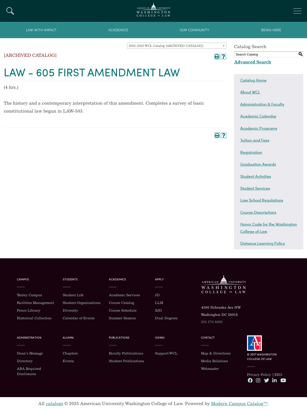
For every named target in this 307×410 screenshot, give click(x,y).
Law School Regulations (261, 200)
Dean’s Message (30, 353)
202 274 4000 (212, 322)
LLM (159, 303)
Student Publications (126, 361)
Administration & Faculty (262, 104)
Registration (251, 152)
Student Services (255, 188)
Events (68, 361)
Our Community (194, 30)
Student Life (73, 295)
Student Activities (255, 176)
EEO (278, 375)
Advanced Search (252, 62)
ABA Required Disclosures (29, 371)
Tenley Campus (29, 295)
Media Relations (214, 361)
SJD (158, 310)
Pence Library (28, 310)
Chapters (70, 353)
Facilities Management (35, 303)
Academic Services (124, 295)
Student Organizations (81, 303)
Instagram (258, 380)
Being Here (271, 30)
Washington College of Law (223, 284)
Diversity (70, 310)
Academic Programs (258, 128)
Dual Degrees (166, 318)
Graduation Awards (258, 164)
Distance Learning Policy (262, 243)
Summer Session (122, 318)
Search (10, 11)
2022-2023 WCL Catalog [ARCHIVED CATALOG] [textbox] (166, 46)
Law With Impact (41, 30)
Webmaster (210, 369)
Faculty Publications (126, 353)
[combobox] (176, 46)
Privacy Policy (259, 375)
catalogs (54, 403)
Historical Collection (34, 318)
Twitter (266, 380)
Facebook (250, 380)
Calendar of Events (78, 318)
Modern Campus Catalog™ (239, 403)
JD (157, 295)
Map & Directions (216, 353)
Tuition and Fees (254, 140)
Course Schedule (123, 310)
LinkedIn (274, 380)
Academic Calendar (258, 116)
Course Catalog (121, 303)
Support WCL (166, 353)
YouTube (283, 380)
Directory (25, 361)
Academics (118, 30)
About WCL (250, 91)
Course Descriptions (258, 212)
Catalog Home (253, 80)
